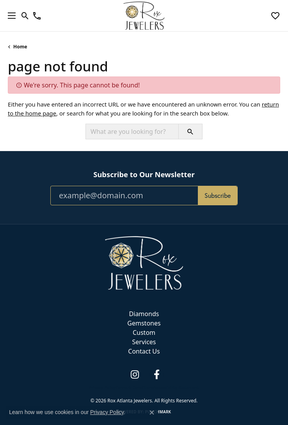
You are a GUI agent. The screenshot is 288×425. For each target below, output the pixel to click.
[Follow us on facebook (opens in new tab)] (156, 374)
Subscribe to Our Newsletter (143, 174)
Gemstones (143, 323)
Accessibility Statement (176, 387)
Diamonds (144, 313)
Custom (144, 332)
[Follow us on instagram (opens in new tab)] (134, 374)
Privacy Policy (102, 387)
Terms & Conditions (134, 387)
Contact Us (144, 351)
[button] (25, 15)
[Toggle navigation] (10, 15)
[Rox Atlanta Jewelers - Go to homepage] (144, 262)
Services (144, 342)
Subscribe (217, 195)
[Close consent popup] (151, 412)
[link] (37, 15)
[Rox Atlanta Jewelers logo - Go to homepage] (144, 16)
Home (20, 46)
